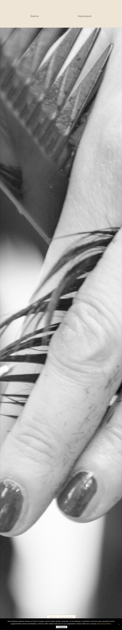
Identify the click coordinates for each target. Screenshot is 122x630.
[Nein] (119, 624)
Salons (35, 16)
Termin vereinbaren (61, 617)
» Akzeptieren (61, 627)
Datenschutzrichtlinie (104, 624)
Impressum (84, 16)
